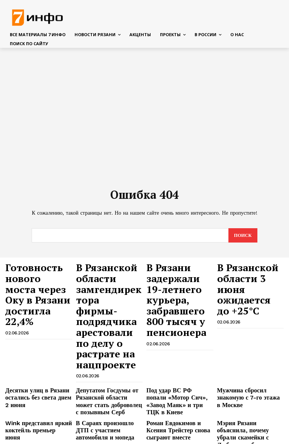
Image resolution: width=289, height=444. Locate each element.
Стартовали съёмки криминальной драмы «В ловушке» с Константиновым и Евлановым (38, 395)
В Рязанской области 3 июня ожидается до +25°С (250, 272)
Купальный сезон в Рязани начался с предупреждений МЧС (176, 392)
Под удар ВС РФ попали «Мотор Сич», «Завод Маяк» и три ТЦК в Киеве (178, 343)
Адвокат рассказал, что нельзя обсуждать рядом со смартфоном (106, 392)
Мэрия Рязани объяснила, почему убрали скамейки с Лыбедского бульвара (247, 371)
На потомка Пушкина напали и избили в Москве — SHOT (250, 390)
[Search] (242, 236)
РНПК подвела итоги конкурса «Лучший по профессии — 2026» (242, 420)
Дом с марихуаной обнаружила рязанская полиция (30, 420)
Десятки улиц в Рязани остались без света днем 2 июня (34, 343)
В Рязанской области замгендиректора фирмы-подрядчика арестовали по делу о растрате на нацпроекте (108, 290)
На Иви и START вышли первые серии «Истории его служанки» (107, 420)
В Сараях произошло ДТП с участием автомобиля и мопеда (107, 371)
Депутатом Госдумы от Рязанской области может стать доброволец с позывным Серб (104, 347)
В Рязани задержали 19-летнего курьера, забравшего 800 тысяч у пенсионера (174, 283)
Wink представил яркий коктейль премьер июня (32, 368)
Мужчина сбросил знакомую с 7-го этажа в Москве (249, 341)
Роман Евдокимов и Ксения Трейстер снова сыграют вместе (177, 371)
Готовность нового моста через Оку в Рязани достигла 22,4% (37, 276)
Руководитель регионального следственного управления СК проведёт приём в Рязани (178, 420)
